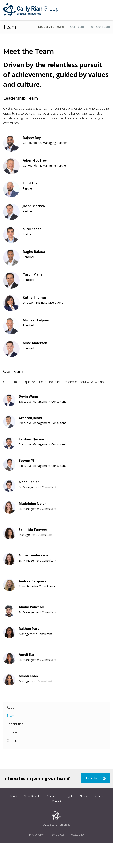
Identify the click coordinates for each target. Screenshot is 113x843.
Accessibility (77, 834)
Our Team (77, 27)
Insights (69, 796)
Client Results (32, 796)
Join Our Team (100, 27)
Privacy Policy (36, 834)
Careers (12, 740)
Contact (56, 801)
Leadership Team (51, 27)
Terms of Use (57, 834)
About (11, 707)
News (83, 796)
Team (11, 715)
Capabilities (15, 724)
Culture (12, 732)
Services (52, 796)
